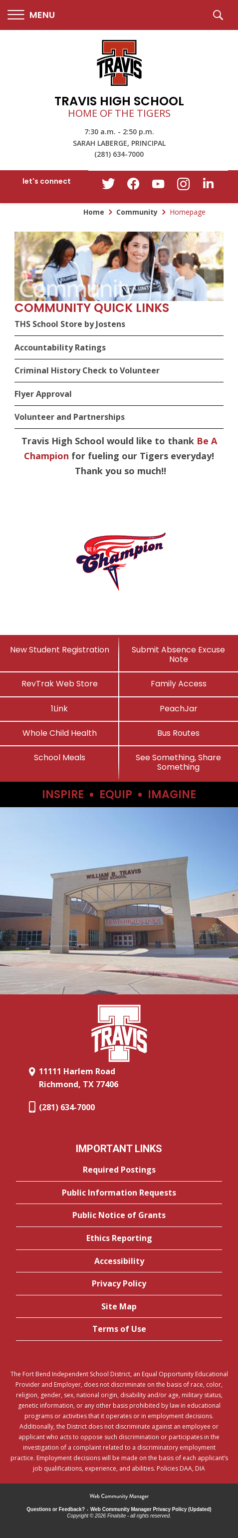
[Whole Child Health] (59, 733)
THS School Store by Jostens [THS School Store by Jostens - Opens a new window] (69, 323)
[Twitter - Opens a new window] (108, 186)
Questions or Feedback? (55, 1509)
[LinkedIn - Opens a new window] (208, 186)
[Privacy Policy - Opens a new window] (119, 1283)
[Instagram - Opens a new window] (183, 187)
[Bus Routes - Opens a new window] (179, 733)
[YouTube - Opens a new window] (158, 186)
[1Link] (59, 708)
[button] (31, 15)
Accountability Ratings (60, 347)
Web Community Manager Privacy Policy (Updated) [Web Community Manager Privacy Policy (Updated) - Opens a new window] (151, 1509)
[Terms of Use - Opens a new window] (119, 1329)
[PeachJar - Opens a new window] (179, 708)
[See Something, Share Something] (179, 762)
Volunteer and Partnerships (69, 416)
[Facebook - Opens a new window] (133, 186)
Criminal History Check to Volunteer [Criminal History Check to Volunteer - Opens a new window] (87, 370)
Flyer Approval (43, 393)
